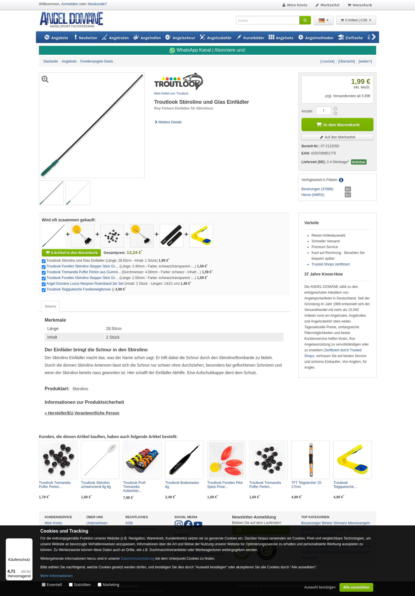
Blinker (327, 523)
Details (50, 306)
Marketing (111, 584)
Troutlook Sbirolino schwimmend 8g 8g (96, 485)
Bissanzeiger (311, 523)
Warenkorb (359, 5)
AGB (129, 523)
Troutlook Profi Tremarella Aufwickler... (134, 487)
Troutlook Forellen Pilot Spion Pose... (225, 485)
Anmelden (69, 4)
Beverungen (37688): (317, 189)
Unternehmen (96, 523)
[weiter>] (365, 61)
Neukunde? (97, 4)
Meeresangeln (359, 523)
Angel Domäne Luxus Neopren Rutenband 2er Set (85, 284)
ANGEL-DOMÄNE (74, 20)
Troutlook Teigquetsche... (345, 485)
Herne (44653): (313, 195)
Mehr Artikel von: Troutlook (171, 93)
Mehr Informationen (56, 576)
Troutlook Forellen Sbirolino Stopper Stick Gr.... (82, 266)
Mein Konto (295, 5)
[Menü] (29, 541)
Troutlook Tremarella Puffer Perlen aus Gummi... (83, 272)
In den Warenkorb (337, 124)
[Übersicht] (346, 61)
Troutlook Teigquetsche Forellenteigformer (78, 289)
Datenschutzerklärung (137, 559)
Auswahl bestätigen (320, 587)
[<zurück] (327, 61)
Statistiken (82, 584)
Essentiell (54, 584)
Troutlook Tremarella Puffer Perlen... (55, 485)
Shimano (340, 523)
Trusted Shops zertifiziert (331, 264)
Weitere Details (168, 122)
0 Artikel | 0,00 (356, 20)
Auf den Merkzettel (337, 137)
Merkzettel (327, 5)
